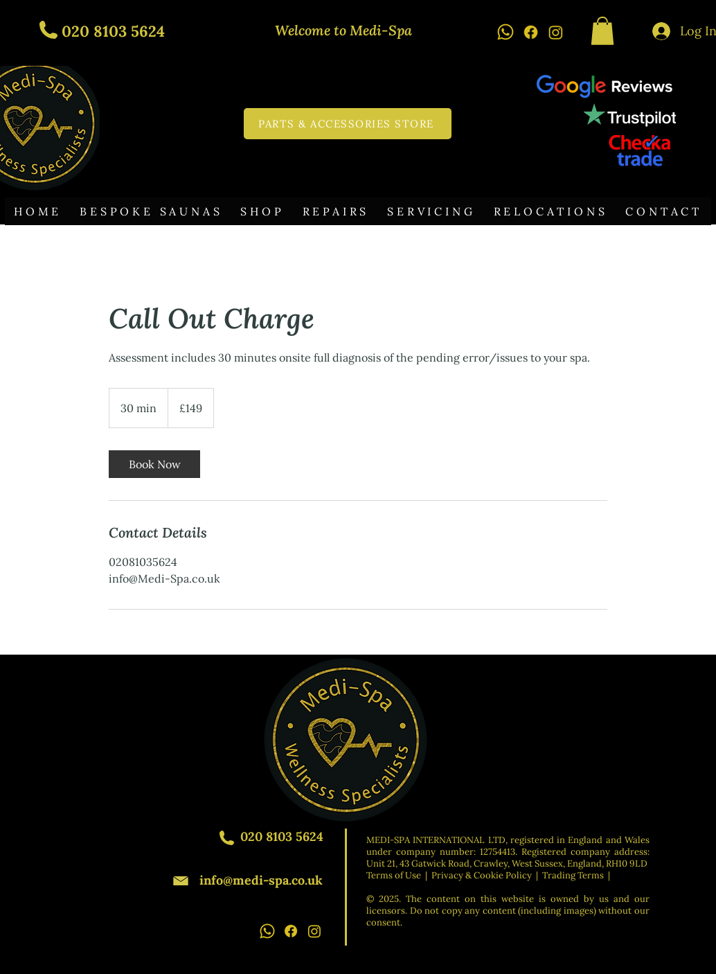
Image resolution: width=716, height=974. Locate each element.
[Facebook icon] (530, 32)
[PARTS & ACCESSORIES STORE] (347, 123)
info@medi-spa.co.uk (261, 880)
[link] (154, 464)
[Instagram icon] (555, 32)
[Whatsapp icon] (505, 32)
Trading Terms (573, 875)
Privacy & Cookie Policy (481, 875)
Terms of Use (393, 875)
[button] (602, 31)
